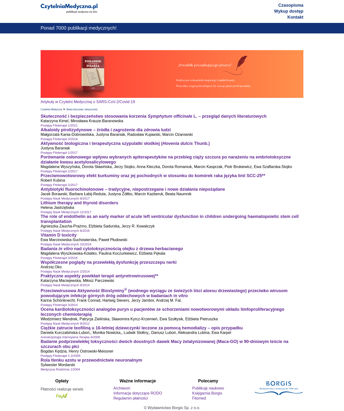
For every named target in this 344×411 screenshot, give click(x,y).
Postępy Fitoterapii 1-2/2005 (61, 356)
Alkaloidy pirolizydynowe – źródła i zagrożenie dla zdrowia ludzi (106, 129)
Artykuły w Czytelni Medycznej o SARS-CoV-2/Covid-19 (88, 102)
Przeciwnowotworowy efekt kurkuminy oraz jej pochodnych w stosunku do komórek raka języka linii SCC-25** (153, 175)
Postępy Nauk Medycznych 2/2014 (65, 271)
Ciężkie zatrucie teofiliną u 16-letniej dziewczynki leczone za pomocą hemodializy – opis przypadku (142, 328)
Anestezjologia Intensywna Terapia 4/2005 (70, 337)
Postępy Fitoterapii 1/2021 (59, 125)
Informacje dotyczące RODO (137, 393)
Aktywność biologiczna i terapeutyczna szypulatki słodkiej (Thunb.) (125, 143)
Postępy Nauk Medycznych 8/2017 (65, 198)
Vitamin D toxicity (59, 235)
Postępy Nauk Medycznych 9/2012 (65, 323)
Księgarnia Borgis (207, 393)
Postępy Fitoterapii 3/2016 (59, 258)
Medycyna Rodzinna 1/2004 (60, 369)
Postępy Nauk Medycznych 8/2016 (65, 230)
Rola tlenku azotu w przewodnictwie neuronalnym (91, 360)
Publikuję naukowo (208, 388)
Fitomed (199, 398)
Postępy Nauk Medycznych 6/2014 (65, 285)
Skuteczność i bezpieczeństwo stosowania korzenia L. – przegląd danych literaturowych (154, 116)
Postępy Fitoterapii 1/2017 (59, 152)
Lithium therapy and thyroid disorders (79, 202)
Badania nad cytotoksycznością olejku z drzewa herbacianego (112, 248)
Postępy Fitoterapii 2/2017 (59, 171)
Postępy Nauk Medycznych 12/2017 (66, 212)
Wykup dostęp (288, 11)
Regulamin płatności (130, 398)
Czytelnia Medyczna (51, 109)
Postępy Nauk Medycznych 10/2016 (66, 244)
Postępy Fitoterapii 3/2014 (59, 305)
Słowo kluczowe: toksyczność (81, 109)
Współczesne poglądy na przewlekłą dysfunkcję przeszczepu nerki (109, 262)
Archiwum (121, 388)
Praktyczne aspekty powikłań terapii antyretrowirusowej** (99, 276)
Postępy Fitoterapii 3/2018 (59, 139)
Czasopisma (290, 5)
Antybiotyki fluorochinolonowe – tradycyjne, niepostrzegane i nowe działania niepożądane (133, 189)
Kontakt (295, 17)
